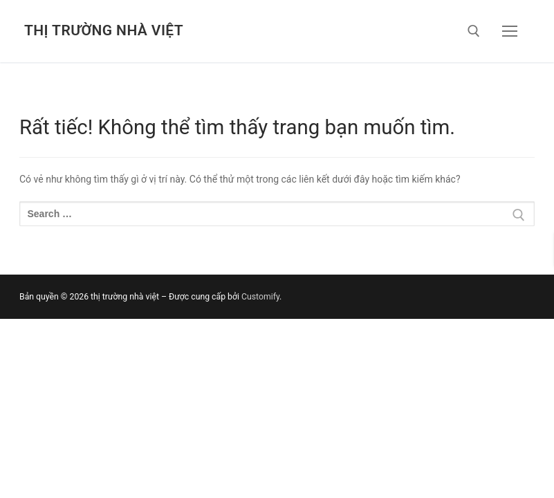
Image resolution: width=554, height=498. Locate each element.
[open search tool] (474, 31)
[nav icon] (510, 31)
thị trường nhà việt (103, 30)
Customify (260, 297)
